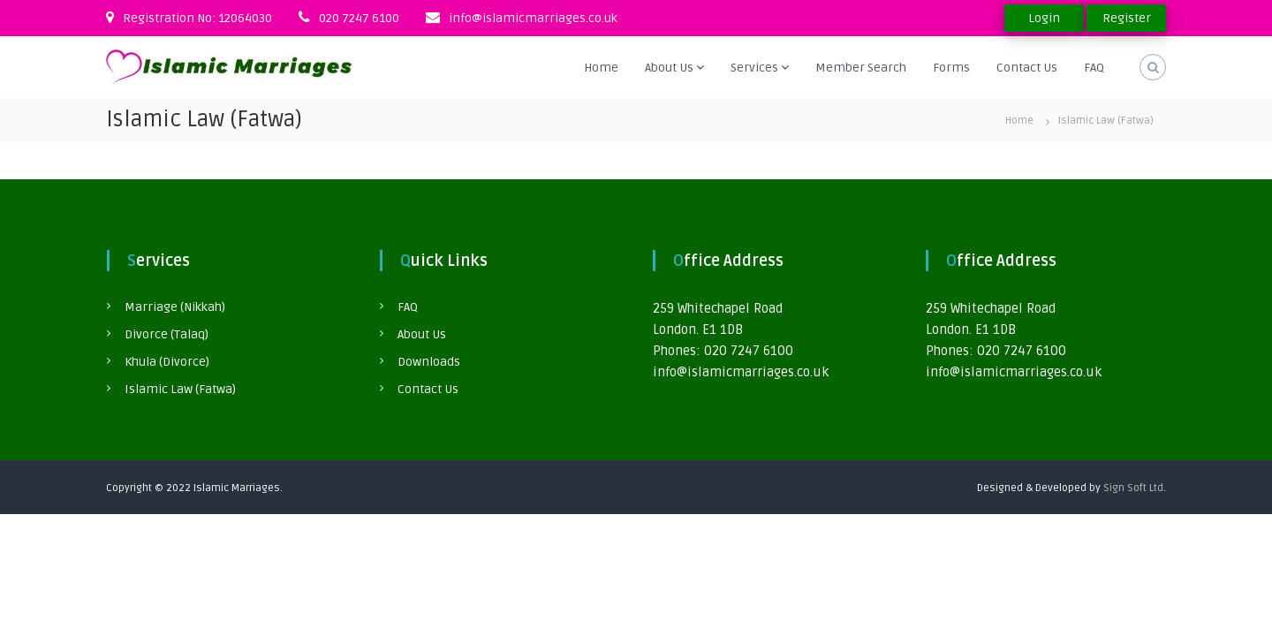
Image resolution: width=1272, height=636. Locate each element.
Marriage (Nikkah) (175, 306)
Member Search (860, 67)
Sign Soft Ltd (1133, 488)
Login (1044, 18)
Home (601, 67)
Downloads (429, 361)
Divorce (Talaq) (166, 334)
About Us (669, 67)
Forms (951, 67)
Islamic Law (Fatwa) (180, 389)
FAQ (1094, 67)
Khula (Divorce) (167, 361)
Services (754, 67)
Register (1126, 18)
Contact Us (1026, 67)
